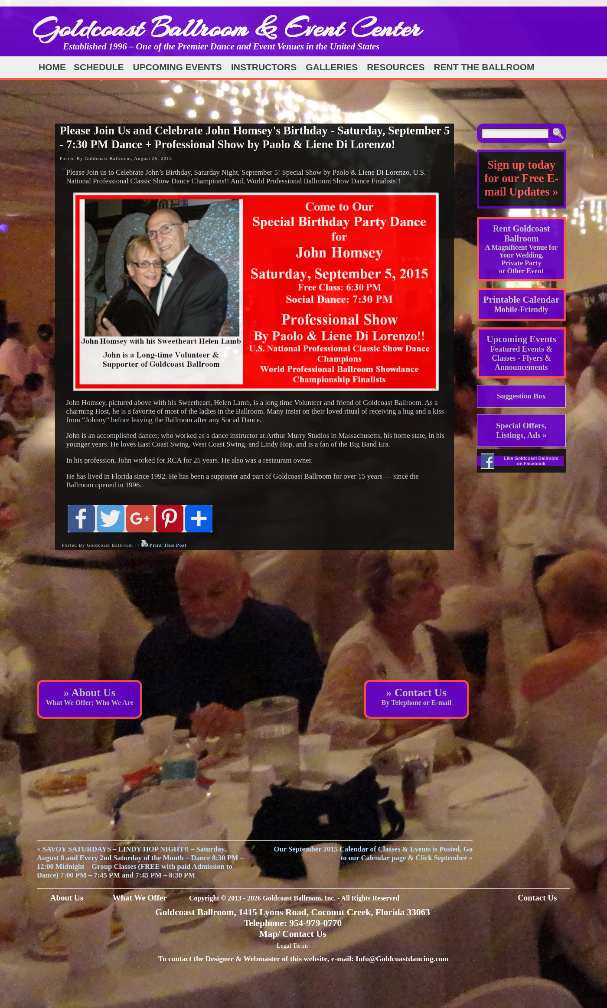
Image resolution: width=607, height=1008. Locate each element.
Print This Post (167, 545)
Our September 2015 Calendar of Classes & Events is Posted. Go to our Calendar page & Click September (373, 853)
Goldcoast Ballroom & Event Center (227, 28)
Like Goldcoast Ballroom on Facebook (531, 461)
